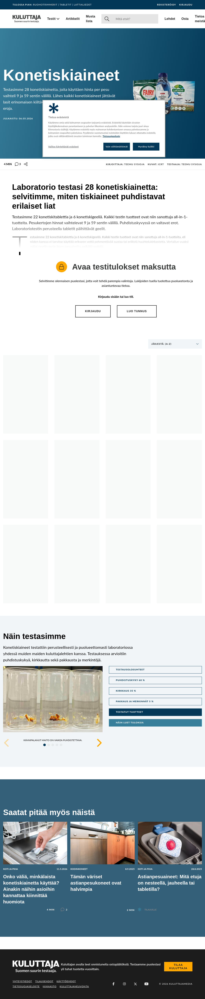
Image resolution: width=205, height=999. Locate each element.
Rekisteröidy (166, 5)
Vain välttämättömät (117, 146)
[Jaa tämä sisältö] (26, 164)
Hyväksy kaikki (146, 146)
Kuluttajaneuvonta (74, 986)
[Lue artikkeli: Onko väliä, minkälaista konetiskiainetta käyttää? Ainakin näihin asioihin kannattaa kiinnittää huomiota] (35, 863)
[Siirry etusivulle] (27, 19)
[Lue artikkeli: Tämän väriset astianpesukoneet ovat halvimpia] (102, 863)
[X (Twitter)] (135, 984)
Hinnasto (50, 986)
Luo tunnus (137, 311)
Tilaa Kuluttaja (178, 966)
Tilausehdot (44, 981)
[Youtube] (146, 984)
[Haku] (135, 19)
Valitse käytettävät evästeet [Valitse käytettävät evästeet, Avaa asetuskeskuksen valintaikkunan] (63, 146)
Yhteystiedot (22, 981)
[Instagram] (124, 984)
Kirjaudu (185, 5)
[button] (155, 669)
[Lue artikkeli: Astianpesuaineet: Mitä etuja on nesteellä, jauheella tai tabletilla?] (170, 863)
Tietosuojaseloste (26, 986)
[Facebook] (113, 984)
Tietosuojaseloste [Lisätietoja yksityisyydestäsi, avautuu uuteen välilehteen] (111, 136)
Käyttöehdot (66, 981)
